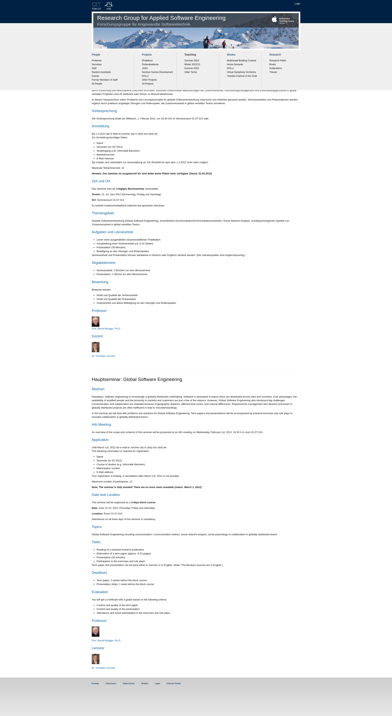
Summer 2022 (191, 68)
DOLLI (145, 76)
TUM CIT (96, 9)
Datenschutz (129, 683)
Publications (275, 68)
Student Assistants (101, 72)
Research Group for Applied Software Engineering (161, 20)
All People (97, 83)
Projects (147, 54)
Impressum (111, 683)
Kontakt (95, 683)
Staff (94, 68)
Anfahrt (144, 683)
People (96, 54)
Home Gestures (235, 64)
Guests (95, 76)
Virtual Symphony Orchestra (241, 72)
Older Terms (190, 72)
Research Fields (277, 60)
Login (297, 3)
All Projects (148, 83)
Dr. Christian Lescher (103, 356)
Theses (273, 72)
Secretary (97, 64)
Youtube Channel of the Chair (242, 76)
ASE (109, 9)
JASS (145, 68)
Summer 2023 (191, 60)
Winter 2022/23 (192, 64)
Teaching (190, 54)
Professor (97, 60)
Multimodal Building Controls (241, 60)
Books (272, 64)
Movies (231, 54)
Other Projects (149, 80)
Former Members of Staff (104, 80)
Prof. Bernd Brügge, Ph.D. (106, 640)
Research (275, 54)
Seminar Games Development (157, 72)
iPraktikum (147, 60)
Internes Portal (174, 683)
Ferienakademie (150, 64)
